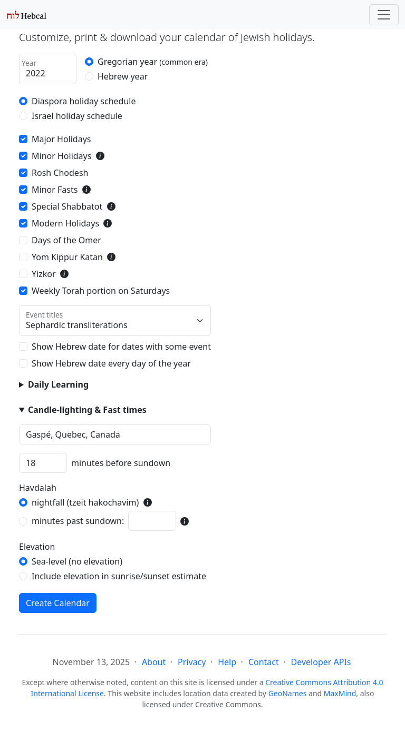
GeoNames (287, 693)
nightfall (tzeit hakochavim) (85, 502)
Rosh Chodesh (60, 173)
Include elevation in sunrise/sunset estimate (119, 576)
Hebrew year (123, 76)
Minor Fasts (55, 189)
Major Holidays (61, 139)
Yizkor (44, 274)
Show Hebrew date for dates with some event (121, 346)
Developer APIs (321, 662)
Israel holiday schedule (77, 116)
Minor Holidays (61, 156)
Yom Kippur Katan (67, 257)
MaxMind (340, 693)
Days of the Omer (66, 240)
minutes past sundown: (78, 521)
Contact (263, 662)
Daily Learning (58, 384)
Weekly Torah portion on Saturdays (101, 290)
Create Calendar (58, 603)
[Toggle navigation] (384, 14)
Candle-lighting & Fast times (87, 410)
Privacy (192, 662)
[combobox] (115, 434)
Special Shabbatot (67, 206)
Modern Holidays (65, 223)
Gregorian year (153, 61)
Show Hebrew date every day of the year (111, 363)
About (154, 662)
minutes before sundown (120, 463)
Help (227, 662)
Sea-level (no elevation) (77, 561)
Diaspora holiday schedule (84, 101)
